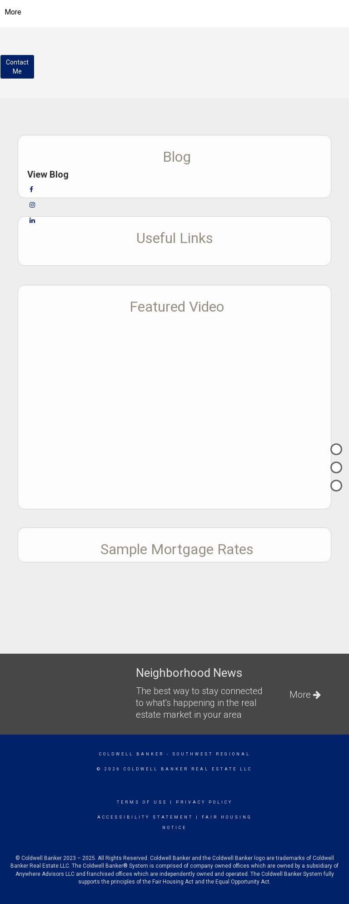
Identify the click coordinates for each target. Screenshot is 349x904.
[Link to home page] (174, 12)
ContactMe (17, 67)
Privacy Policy (204, 802)
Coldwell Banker (131, 754)
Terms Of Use (142, 802)
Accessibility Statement (145, 817)
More (13, 12)
